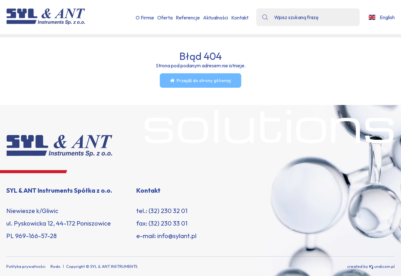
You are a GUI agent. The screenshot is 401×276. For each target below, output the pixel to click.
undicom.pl (382, 266)
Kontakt (239, 17)
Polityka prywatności (25, 266)
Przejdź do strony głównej (200, 80)
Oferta (165, 17)
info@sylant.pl (176, 236)
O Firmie (145, 17)
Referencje (188, 17)
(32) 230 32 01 (167, 211)
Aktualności (215, 17)
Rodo (55, 266)
